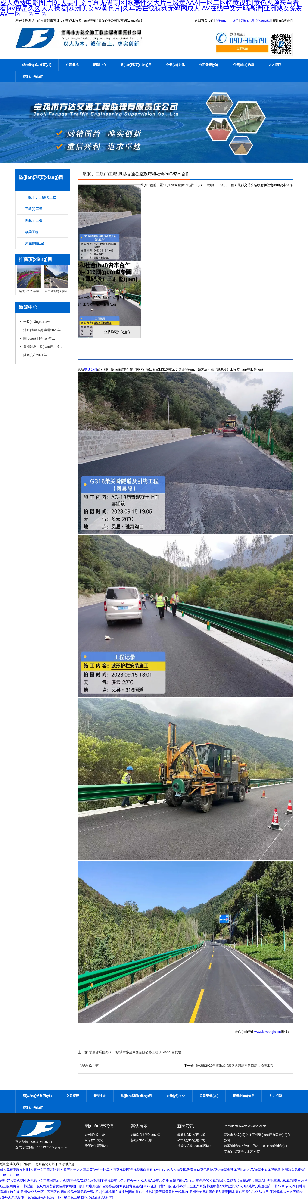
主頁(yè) (170, 185)
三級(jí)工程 (33, 209)
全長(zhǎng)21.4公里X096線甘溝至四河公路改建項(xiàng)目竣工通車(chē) (39, 322)
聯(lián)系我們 (283, 20)
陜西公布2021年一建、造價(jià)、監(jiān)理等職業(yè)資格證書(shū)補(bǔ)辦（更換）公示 (39, 355)
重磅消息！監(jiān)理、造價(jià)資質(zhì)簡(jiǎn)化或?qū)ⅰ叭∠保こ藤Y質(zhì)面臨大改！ (44, 347)
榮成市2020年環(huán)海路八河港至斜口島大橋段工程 (235, 1065)
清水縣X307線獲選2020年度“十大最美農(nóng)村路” (44, 330)
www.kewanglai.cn (267, 1032)
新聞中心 (99, 65)
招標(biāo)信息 (243, 65)
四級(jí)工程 (33, 220)
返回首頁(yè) (204, 20)
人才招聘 (274, 65)
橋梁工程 (31, 232)
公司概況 (72, 65)
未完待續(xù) (34, 243)
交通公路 (90, 369)
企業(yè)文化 (175, 65)
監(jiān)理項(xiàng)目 (256, 20)
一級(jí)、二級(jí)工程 (40, 197)
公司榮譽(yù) (208, 65)
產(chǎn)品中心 (189, 185)
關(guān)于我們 (227, 20)
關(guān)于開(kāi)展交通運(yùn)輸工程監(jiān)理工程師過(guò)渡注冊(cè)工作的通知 (39, 338)
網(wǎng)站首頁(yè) (36, 65)
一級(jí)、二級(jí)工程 (97, 174)
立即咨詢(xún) (117, 332)
